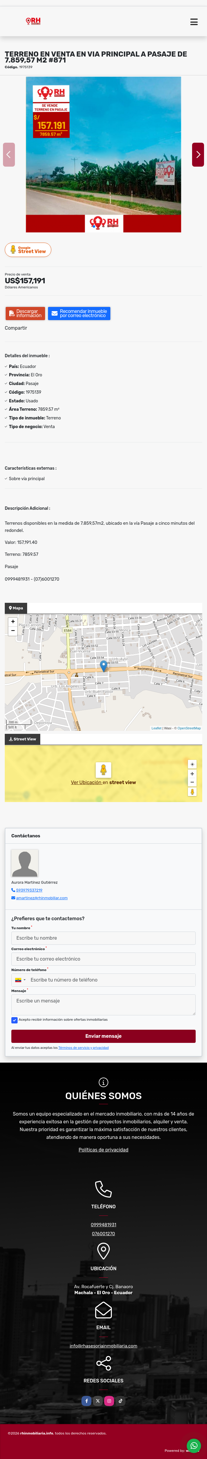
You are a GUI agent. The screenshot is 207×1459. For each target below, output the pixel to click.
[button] (94, 226)
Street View (28, 249)
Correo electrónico (29, 948)
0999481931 (103, 1224)
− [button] (13, 631)
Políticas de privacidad (104, 1150)
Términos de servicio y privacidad (83, 1048)
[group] (103, 154)
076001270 (103, 1233)
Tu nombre (21, 927)
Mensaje (19, 990)
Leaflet (156, 728)
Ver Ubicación (87, 782)
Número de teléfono (29, 969)
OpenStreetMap (189, 728)
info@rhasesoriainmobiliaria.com (104, 1346)
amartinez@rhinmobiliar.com (42, 898)
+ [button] (13, 622)
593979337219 (29, 890)
